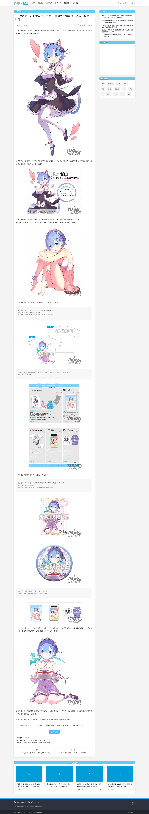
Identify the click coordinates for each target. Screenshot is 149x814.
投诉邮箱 (39, 806)
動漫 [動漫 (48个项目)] (116, 94)
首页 (33, 3)
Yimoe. (29, 812)
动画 (81, 25)
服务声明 (23, 802)
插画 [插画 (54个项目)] (109, 89)
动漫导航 (75, 3)
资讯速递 (40, 3)
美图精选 (67, 3)
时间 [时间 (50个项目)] (124, 89)
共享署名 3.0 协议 (33, 743)
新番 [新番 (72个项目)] (118, 84)
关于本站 (16, 802)
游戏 (88, 25)
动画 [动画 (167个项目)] (103, 89)
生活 (92, 25)
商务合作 (37, 802)
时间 (85, 25)
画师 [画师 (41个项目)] (125, 84)
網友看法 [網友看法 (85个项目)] (110, 84)
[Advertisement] (117, 60)
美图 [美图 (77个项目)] (129, 94)
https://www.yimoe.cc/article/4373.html (35, 740)
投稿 (132, 3)
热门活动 (58, 3)
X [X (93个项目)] (102, 94)
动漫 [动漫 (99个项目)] (103, 84)
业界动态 (49, 3)
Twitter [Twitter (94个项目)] (108, 94)
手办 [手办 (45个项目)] (131, 89)
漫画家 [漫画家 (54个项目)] (117, 89)
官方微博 (30, 802)
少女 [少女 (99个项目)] (122, 94)
